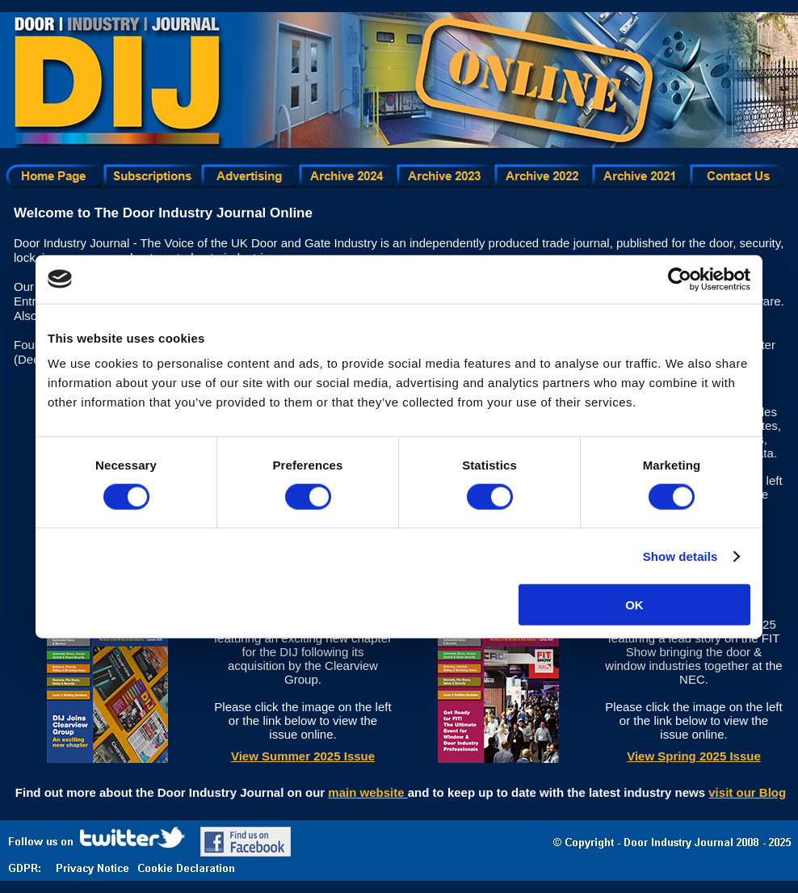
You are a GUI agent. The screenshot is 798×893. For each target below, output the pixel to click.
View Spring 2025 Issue (694, 756)
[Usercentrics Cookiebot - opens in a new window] (679, 279)
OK (634, 605)
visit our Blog (747, 792)
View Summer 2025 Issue (303, 756)
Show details (680, 555)
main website (367, 792)
